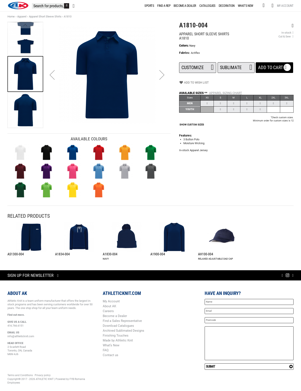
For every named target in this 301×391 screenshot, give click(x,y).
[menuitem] (148, 5)
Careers (108, 311)
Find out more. (16, 314)
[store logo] (18, 5)
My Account (285, 6)
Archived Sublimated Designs (123, 331)
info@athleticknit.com (20, 336)
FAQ (105, 350)
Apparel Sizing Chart (225, 93)
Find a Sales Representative (122, 321)
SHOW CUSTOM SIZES (192, 124)
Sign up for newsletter (30, 275)
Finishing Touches (115, 335)
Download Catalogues (118, 326)
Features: (185, 135)
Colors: (184, 45)
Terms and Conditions (20, 375)
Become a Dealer (115, 316)
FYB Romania (77, 379)
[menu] (199, 5)
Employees (13, 382)
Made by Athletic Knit (118, 340)
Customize (197, 66)
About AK (109, 306)
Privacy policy (43, 375)
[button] (52, 75)
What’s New (111, 345)
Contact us (110, 355)
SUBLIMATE (236, 66)
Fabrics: (184, 52)
